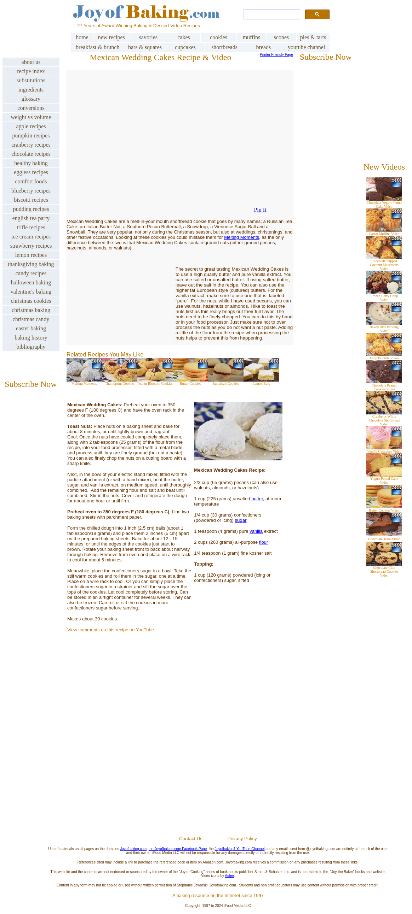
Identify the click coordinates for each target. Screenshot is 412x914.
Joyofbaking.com (133, 849)
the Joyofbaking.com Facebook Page (178, 849)
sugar (240, 520)
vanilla (256, 531)
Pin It (260, 210)
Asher (229, 876)
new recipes (111, 37)
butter (257, 498)
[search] (271, 14)
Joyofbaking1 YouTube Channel (240, 849)
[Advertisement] (218, 751)
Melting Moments (241, 237)
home (82, 37)
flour (263, 542)
